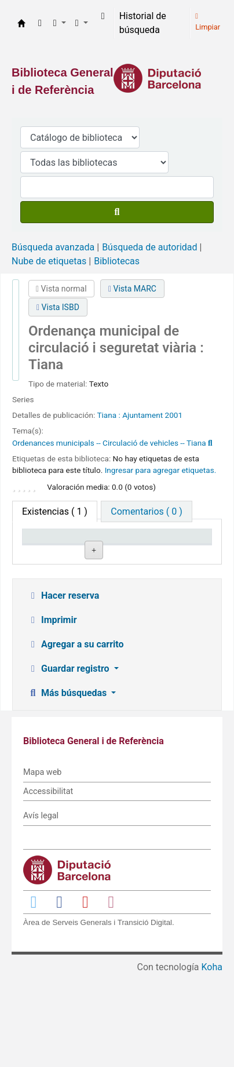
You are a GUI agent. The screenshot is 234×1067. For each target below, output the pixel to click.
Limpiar (207, 22)
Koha (212, 1059)
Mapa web (42, 865)
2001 (174, 415)
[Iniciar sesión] (103, 16)
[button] (40, 23)
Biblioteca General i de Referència (21, 23)
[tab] (146, 511)
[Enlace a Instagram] (111, 994)
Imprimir (52, 712)
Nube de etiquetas (49, 261)
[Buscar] (117, 212)
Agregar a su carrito (75, 736)
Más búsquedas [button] (68, 785)
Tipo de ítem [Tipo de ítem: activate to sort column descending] (43, 547)
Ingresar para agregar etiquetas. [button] (161, 470)
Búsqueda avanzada (53, 247)
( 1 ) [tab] (54, 511)
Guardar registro (69, 761)
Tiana (107, 415)
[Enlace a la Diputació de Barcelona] (117, 78)
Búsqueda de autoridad (149, 247)
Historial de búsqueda (142, 22)
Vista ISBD (57, 307)
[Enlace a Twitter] (33, 994)
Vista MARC (132, 288)
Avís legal (40, 908)
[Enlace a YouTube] (85, 994)
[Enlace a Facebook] (59, 994)
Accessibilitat (48, 884)
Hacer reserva (63, 688)
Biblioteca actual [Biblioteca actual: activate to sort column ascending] (111, 547)
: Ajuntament (140, 415)
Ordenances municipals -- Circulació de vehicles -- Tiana (109, 442)
